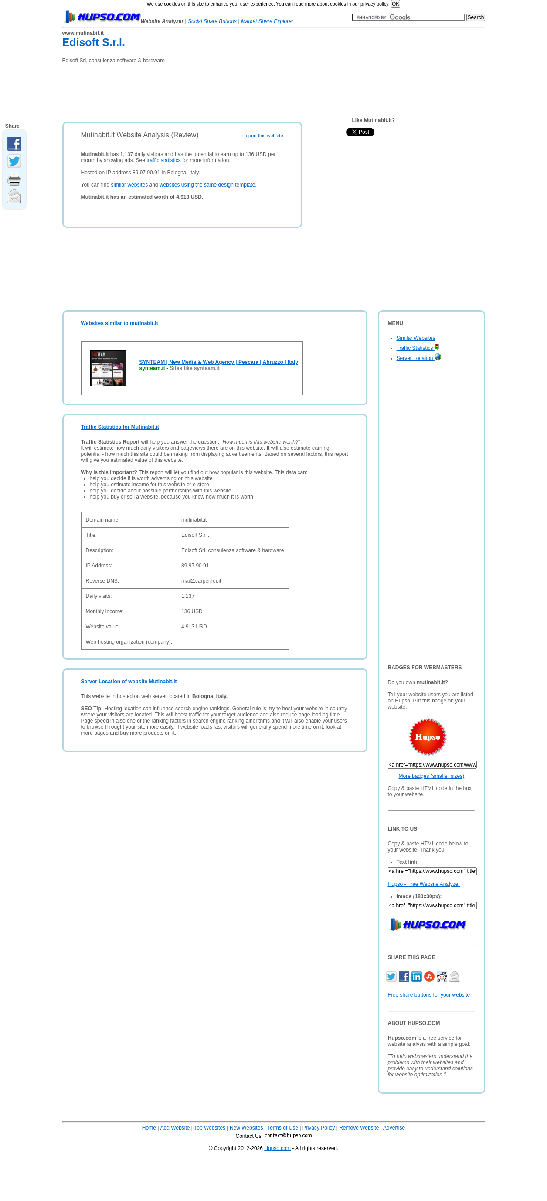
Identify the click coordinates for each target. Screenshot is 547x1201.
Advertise (394, 1128)
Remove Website (359, 1128)
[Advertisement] (221, 89)
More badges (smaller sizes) (432, 776)
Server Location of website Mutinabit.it (129, 682)
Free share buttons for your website (429, 995)
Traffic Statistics (418, 348)
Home (149, 1128)
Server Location (419, 358)
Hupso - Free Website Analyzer (424, 884)
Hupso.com (277, 1148)
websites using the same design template (207, 185)
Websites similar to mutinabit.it (119, 323)
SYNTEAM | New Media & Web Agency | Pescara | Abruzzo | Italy (218, 362)
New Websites (246, 1128)
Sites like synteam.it (195, 368)
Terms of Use (282, 1128)
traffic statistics (163, 160)
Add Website (175, 1128)
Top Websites (209, 1128)
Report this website (262, 135)
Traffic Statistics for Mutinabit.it (120, 427)
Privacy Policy (318, 1128)
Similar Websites (416, 338)
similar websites (129, 185)
